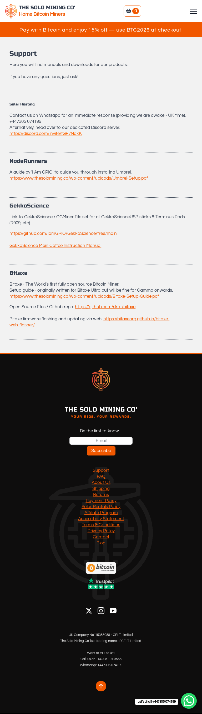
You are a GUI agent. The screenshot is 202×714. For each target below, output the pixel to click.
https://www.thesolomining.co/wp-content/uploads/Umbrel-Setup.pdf (78, 178)
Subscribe (101, 450)
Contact (101, 537)
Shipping (101, 488)
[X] (89, 611)
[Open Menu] (193, 11)
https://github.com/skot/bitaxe (105, 307)
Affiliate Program (101, 512)
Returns (101, 494)
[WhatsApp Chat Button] (189, 701)
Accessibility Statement (101, 518)
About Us (101, 482)
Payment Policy (101, 500)
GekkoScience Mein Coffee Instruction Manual (55, 245)
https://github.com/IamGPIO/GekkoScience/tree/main (63, 233)
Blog (101, 543)
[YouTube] (113, 611)
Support (101, 470)
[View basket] (132, 11)
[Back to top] (101, 686)
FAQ (101, 476)
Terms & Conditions (101, 525)
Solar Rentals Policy (101, 506)
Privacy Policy (101, 531)
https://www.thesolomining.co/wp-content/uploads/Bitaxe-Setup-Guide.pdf (84, 296)
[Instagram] (101, 611)
